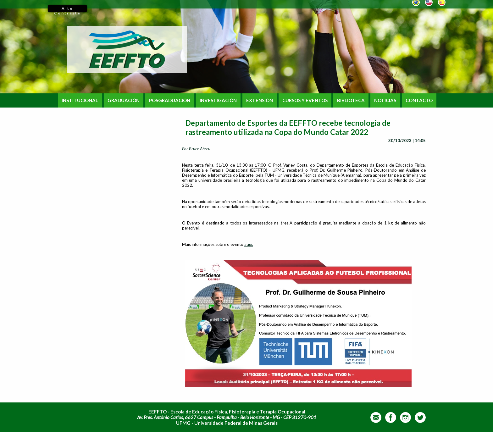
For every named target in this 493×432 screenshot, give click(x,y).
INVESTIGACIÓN (218, 100)
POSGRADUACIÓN (169, 100)
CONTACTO (419, 100)
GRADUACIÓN (124, 100)
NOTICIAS (385, 100)
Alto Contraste (67, 9)
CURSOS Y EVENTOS (305, 100)
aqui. (248, 244)
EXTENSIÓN (259, 100)
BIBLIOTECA (351, 100)
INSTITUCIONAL (80, 100)
